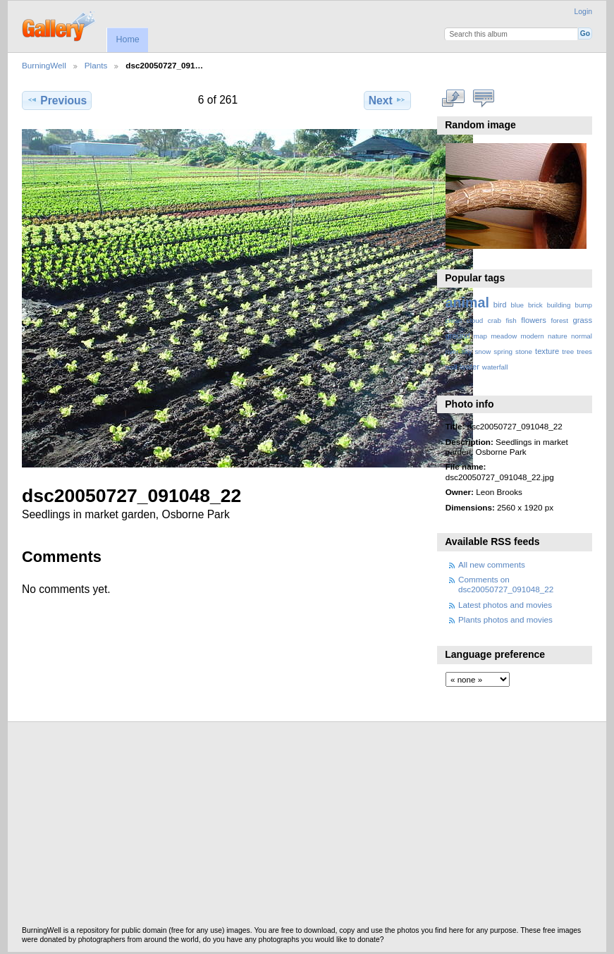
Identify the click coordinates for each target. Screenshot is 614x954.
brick (535, 305)
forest (559, 320)
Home (127, 39)
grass (582, 320)
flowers (533, 320)
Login (583, 12)
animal (467, 302)
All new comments (491, 564)
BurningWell (44, 65)
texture (547, 351)
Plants (96, 65)
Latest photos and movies (505, 604)
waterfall (495, 367)
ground (458, 335)
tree (568, 351)
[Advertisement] (307, 828)
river (452, 351)
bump (583, 305)
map (480, 336)
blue (517, 305)
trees (584, 351)
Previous (57, 100)
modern (532, 336)
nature (557, 336)
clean (454, 320)
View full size (453, 99)
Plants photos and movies (505, 619)
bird (500, 304)
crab (494, 320)
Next (387, 100)
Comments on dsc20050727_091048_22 (505, 584)
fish (510, 320)
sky (467, 351)
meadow (504, 336)
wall (452, 367)
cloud (475, 320)
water (469, 366)
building (559, 305)
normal (581, 336)
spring (502, 351)
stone (523, 351)
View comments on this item (483, 99)
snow (482, 351)
